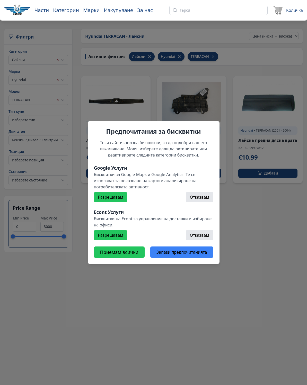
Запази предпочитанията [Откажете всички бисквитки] (181, 252)
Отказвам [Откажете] (199, 197)
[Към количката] (287, 10)
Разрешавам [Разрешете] (110, 197)
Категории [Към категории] (66, 10)
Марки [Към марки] (91, 10)
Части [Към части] (41, 10)
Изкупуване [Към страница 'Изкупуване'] (118, 10)
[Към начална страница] (17, 9)
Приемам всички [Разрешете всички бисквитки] (119, 252)
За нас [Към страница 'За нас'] (145, 10)
